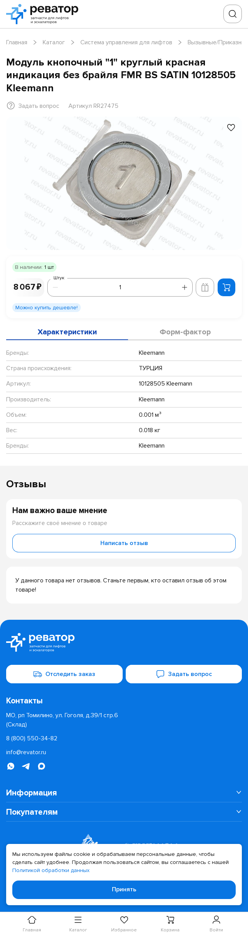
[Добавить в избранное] (231, 127)
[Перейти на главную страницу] (44, 14)
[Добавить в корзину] (226, 287)
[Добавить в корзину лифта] (205, 287)
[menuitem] (124, 792)
